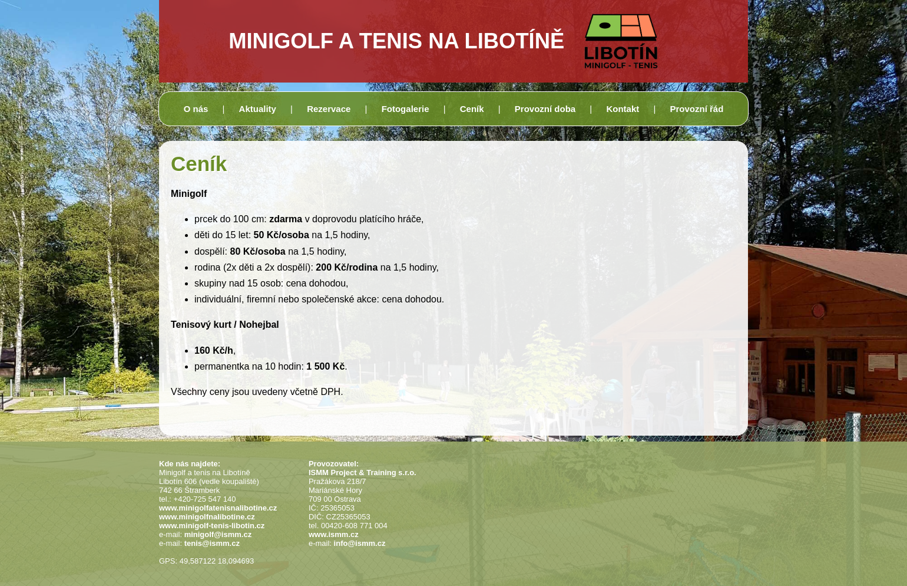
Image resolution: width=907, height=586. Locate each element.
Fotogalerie (405, 109)
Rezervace (328, 109)
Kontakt (622, 109)
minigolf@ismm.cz (218, 534)
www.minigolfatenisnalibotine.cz (218, 507)
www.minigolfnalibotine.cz (207, 516)
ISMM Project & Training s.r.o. (362, 472)
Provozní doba (545, 109)
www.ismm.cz (334, 534)
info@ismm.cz (360, 543)
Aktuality (257, 109)
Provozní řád (696, 109)
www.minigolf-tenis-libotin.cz (211, 525)
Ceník (472, 109)
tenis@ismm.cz (212, 543)
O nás (196, 109)
